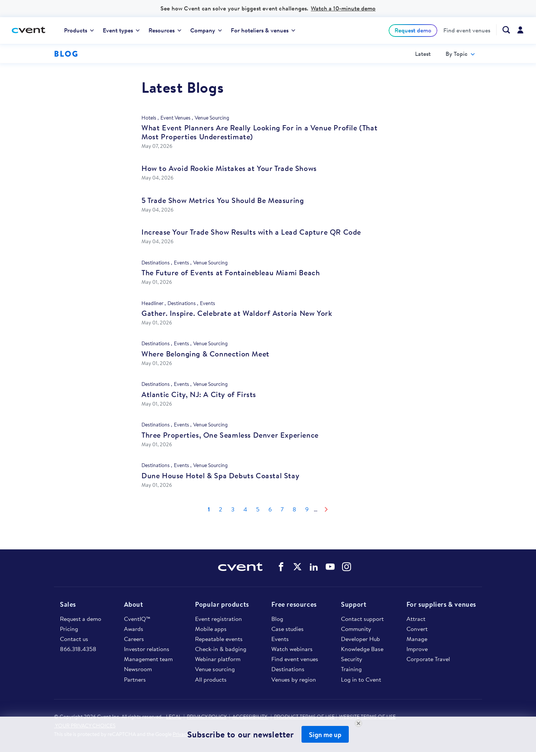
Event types (121, 30)
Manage (416, 639)
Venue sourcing (215, 669)
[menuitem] (79, 30)
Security (351, 659)
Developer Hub (360, 639)
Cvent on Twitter (297, 566)
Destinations (287, 669)
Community (356, 629)
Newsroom (138, 669)
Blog (277, 619)
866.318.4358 (78, 649)
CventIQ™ (137, 619)
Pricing (69, 629)
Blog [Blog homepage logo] (66, 54)
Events (280, 639)
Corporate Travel (428, 659)
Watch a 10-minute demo (343, 8)
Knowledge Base (362, 649)
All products (211, 679)
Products (79, 30)
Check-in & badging (220, 649)
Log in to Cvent (361, 679)
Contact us (74, 639)
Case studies (287, 629)
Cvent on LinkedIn (313, 566)
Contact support (362, 619)
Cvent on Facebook (281, 566)
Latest (423, 53)
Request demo (413, 30)
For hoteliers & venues (263, 30)
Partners (135, 679)
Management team (148, 659)
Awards (133, 629)
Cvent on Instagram (346, 566)
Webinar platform (217, 659)
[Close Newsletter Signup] (358, 723)
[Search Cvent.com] (503, 29)
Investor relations (146, 649)
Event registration (218, 619)
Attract (415, 619)
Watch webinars (292, 649)
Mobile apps (211, 629)
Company (206, 30)
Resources (165, 30)
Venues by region (293, 679)
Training (351, 669)
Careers (134, 639)
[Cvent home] (31, 30)
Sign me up (325, 734)
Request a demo (80, 619)
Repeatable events (219, 639)
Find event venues (466, 30)
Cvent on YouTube (330, 566)
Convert (417, 629)
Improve (417, 649)
